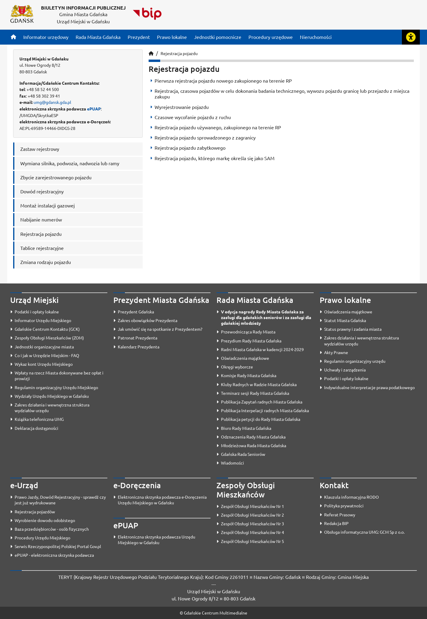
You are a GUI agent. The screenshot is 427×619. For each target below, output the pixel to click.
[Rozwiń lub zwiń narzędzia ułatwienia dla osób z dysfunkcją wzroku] (411, 37)
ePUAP (94, 108)
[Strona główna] (13, 37)
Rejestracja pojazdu (179, 53)
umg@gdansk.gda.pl (52, 102)
